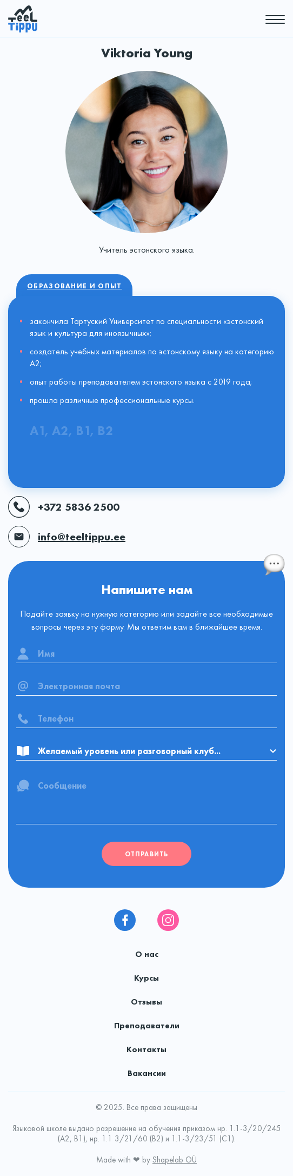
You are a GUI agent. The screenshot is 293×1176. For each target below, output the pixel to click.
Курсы (146, 978)
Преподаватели (146, 1025)
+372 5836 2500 (63, 507)
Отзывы (146, 1001)
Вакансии (147, 1073)
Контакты (146, 1049)
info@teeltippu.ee (66, 537)
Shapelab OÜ (174, 1159)
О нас (146, 954)
